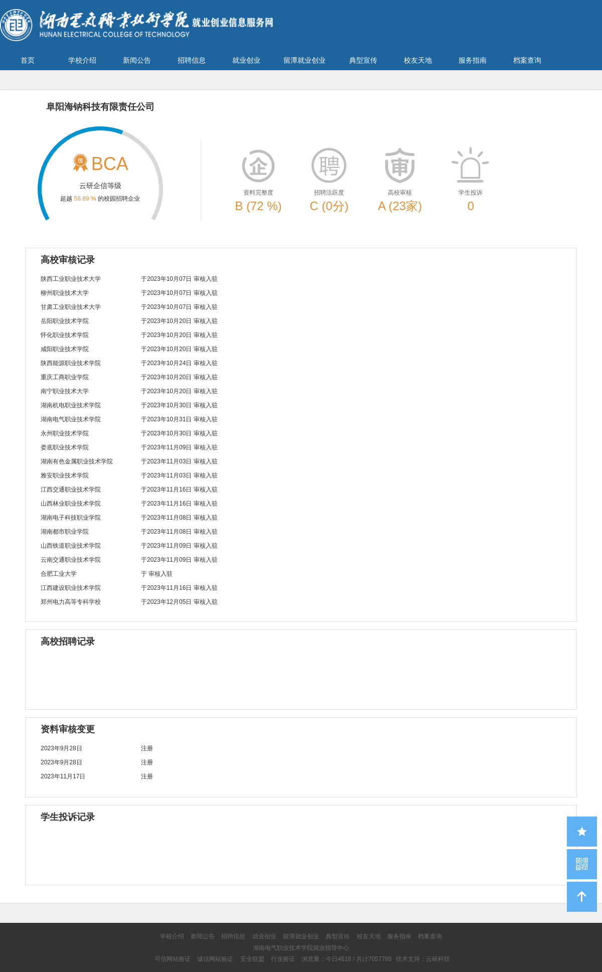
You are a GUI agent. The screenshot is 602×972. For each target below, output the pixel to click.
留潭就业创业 (304, 60)
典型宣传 (363, 60)
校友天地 (418, 60)
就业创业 (246, 60)
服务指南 (473, 60)
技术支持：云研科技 (423, 958)
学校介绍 (82, 60)
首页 (28, 60)
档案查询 (527, 60)
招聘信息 (192, 60)
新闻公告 (137, 60)
